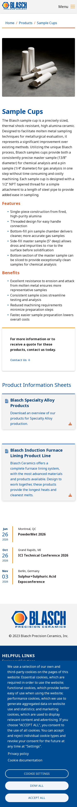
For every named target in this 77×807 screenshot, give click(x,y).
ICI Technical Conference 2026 (43, 555)
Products (25, 23)
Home (9, 23)
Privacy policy (18, 753)
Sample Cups (47, 23)
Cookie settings (37, 774)
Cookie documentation (25, 760)
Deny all (37, 786)
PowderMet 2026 (32, 534)
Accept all (36, 798)
